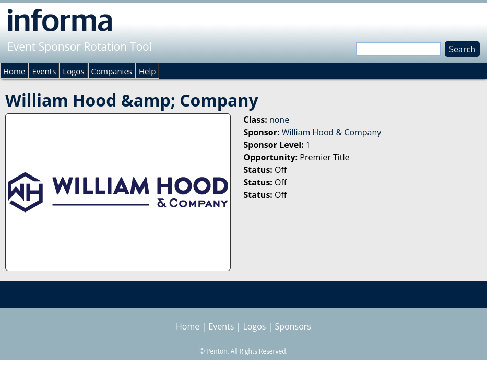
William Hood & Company (332, 132)
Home (14, 71)
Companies (111, 71)
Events (44, 71)
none (279, 119)
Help (147, 71)
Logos (73, 71)
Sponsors (293, 326)
